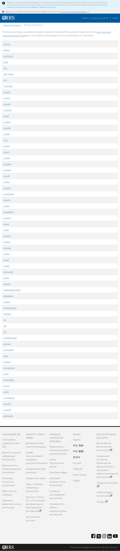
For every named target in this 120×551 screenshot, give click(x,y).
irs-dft (6, 116)
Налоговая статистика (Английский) (8, 482)
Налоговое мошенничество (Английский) (57, 482)
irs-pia (6, 182)
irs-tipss (7, 247)
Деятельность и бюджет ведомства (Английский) (11, 469)
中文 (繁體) (78, 451)
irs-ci (5, 355)
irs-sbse (7, 361)
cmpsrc (6, 44)
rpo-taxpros (9, 397)
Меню (115, 18)
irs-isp (6, 152)
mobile (6, 283)
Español (77, 439)
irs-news (7, 170)
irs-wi (6, 373)
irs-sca (6, 206)
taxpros (6, 343)
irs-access (8, 86)
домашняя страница (12, 25)
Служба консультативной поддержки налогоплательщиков (36, 458)
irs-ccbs (7, 104)
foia (5, 68)
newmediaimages (11, 289)
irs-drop (7, 122)
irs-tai (6, 229)
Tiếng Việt (77, 469)
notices (6, 301)
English (76, 480)
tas (4, 331)
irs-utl (6, 259)
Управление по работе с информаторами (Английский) (57, 509)
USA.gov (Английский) (107, 484)
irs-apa (6, 98)
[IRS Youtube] (115, 536)
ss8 (4, 325)
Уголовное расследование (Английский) (57, 495)
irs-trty (6, 253)
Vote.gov (102, 501)
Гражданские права (35, 478)
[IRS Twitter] (99, 537)
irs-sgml (7, 217)
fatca (5, 62)
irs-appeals (8, 379)
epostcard (8, 56)
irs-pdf (6, 176)
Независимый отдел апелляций (36, 470)
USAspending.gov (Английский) (105, 494)
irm (5, 80)
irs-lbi (6, 391)
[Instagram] (104, 536)
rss (4, 319)
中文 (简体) (78, 445)
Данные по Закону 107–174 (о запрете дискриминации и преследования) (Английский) (35, 504)
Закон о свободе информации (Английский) (34, 488)
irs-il (5, 140)
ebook (6, 50)
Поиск (85, 18)
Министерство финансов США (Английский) (104, 447)
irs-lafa (6, 158)
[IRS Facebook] (93, 536)
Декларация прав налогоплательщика (36, 445)
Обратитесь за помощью (9, 493)
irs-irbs (6, 146)
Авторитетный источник (33, 518)
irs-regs (6, 200)
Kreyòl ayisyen (80, 474)
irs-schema (8, 211)
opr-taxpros (9, 367)
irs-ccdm (7, 110)
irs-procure (8, 194)
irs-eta (6, 134)
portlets (7, 313)
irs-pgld (7, 403)
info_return (8, 74)
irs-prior (7, 188)
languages (8, 271)
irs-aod (6, 92)
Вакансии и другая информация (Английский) (11, 456)
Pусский (77, 463)
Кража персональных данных (56, 463)
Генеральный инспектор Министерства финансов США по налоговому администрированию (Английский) (107, 466)
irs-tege (7, 235)
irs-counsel (8, 349)
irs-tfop (6, 241)
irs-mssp (7, 164)
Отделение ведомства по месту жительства (12, 504)
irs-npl (6, 385)
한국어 (76, 457)
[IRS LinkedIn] (109, 537)
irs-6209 (7, 409)
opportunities (9, 307)
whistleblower (10, 337)
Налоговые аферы (58, 472)
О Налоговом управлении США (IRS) (10, 443)
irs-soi (6, 223)
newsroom (8, 295)
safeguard (8, 415)
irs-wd (6, 265)
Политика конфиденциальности (86, 547)
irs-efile (6, 128)
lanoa (6, 277)
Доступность (111, 547)
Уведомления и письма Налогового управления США (59, 450)
